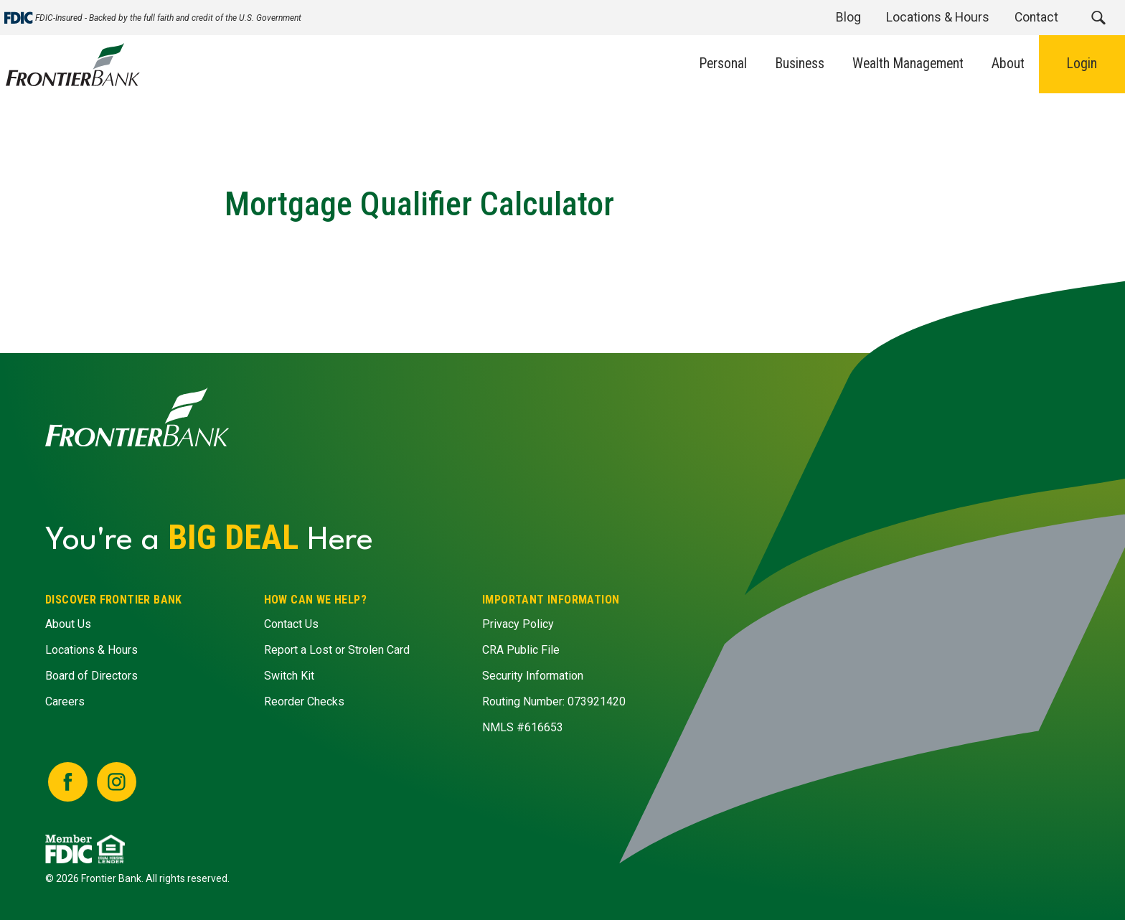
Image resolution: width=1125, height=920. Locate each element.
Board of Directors (91, 676)
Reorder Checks (303, 702)
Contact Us (290, 625)
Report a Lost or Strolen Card (336, 650)
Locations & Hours (91, 650)
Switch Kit (288, 676)
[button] (1098, 17)
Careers (65, 702)
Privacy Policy (518, 625)
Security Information (532, 676)
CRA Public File (521, 650)
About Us (68, 625)
